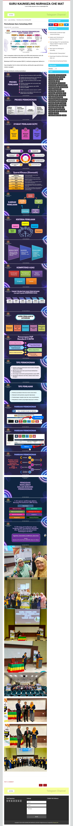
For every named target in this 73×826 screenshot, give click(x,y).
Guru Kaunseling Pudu (62, 85)
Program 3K (63, 103)
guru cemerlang (15, 27)
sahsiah (50, 109)
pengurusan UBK (52, 101)
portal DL (57, 103)
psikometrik (51, 107)
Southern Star (52, 111)
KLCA (64, 93)
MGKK (56, 95)
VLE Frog (56, 113)
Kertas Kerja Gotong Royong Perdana (58, 61)
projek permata (62, 105)
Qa (63, 107)
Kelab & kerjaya (60, 91)
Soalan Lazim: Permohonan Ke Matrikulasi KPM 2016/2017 (57, 38)
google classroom (53, 83)
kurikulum (51, 95)
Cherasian (62, 77)
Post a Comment (9, 782)
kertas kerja (58, 93)
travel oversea (63, 111)
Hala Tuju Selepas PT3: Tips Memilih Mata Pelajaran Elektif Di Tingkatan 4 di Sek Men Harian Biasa (59, 43)
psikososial (58, 107)
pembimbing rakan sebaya (54, 99)
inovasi (50, 89)
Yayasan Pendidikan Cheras (55, 115)
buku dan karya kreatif (53, 77)
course (61, 79)
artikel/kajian (52, 75)
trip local (51, 113)
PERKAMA (51, 103)
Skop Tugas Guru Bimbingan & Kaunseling (57, 49)
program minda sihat (53, 105)
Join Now (11, 14)
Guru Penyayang (64, 87)
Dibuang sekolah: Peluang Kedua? (57, 53)
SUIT (58, 111)
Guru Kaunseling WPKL (54, 87)
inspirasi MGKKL (57, 89)
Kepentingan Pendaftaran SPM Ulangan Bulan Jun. (59, 57)
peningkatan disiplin (62, 101)
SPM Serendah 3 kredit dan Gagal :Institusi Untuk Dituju (57, 33)
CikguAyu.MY (55, 822)
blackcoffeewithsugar (61, 75)
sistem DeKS (61, 109)
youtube (64, 115)
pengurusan (64, 99)
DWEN (57, 81)
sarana (55, 109)
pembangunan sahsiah (57, 97)
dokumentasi (52, 81)
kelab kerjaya (52, 93)
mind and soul (62, 95)
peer (50, 97)
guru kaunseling (52, 85)
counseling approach (53, 79)
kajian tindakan (52, 91)
